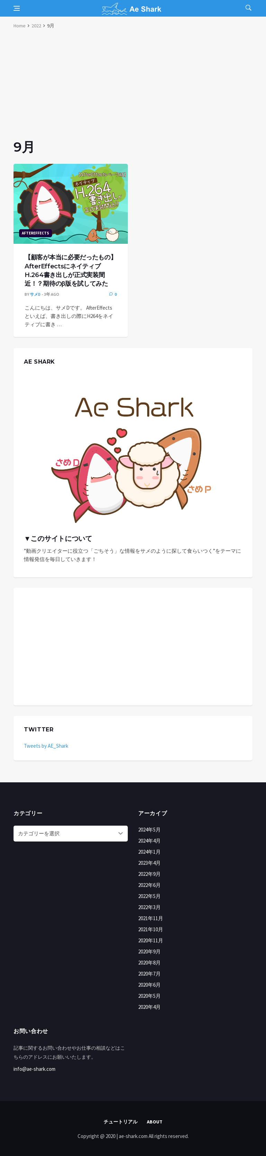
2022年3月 (149, 907)
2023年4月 (149, 863)
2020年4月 (149, 1007)
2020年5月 (149, 996)
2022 (36, 26)
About (154, 1122)
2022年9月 (149, 874)
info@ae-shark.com (34, 1069)
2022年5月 (149, 896)
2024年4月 (149, 840)
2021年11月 (150, 918)
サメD (35, 294)
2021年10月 (150, 929)
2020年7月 (149, 973)
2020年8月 (149, 962)
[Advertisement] (133, 86)
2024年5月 (149, 829)
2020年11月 (150, 940)
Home (20, 26)
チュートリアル (121, 1122)
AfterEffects (35, 233)
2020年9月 (149, 951)
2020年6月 (149, 984)
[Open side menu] (17, 8)
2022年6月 (149, 885)
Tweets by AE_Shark (46, 745)
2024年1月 (149, 851)
